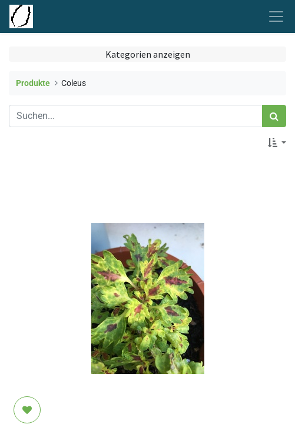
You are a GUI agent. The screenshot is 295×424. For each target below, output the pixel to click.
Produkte (33, 83)
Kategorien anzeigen (147, 54)
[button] (277, 142)
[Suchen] (274, 116)
